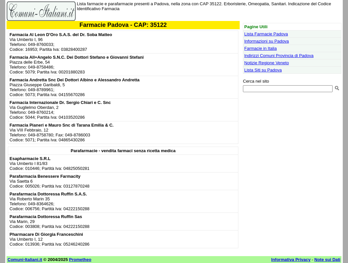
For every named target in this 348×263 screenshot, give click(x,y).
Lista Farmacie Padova (266, 33)
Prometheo (80, 259)
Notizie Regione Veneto (266, 62)
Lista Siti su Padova (263, 70)
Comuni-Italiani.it (25, 259)
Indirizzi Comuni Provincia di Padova (279, 55)
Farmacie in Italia (260, 48)
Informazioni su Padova (266, 41)
